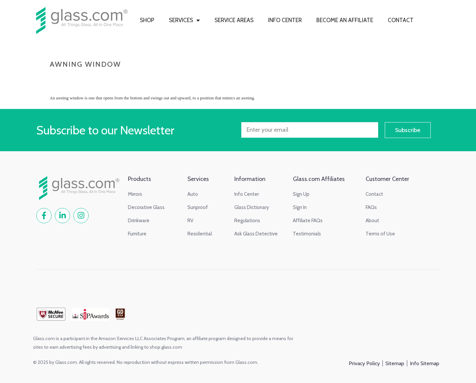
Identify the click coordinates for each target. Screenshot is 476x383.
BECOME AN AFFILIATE (344, 20)
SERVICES (184, 20)
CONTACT (401, 20)
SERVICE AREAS (234, 20)
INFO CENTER (285, 20)
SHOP (147, 20)
